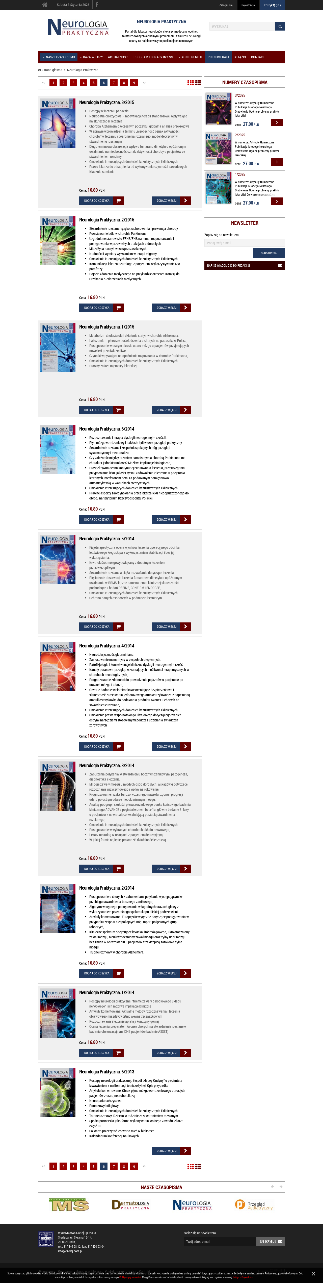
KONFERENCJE (190, 57)
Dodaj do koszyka (104, 200)
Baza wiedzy (91, 57)
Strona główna (50, 69)
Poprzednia (43, 82)
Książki (240, 57)
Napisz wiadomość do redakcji (246, 265)
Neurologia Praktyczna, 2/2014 (106, 888)
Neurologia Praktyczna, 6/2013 (106, 1072)
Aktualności (118, 57)
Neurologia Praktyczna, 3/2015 (106, 102)
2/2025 (240, 134)
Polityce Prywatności (243, 1277)
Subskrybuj (269, 253)
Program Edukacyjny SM (153, 57)
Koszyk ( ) (272, 5)
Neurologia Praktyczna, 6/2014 (106, 429)
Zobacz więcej (174, 200)
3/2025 (240, 95)
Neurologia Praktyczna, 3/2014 (106, 765)
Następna (144, 82)
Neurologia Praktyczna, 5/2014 (106, 539)
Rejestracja (248, 5)
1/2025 (240, 174)
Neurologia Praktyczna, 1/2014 (106, 992)
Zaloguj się (225, 5)
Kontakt (258, 57)
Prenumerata (218, 57)
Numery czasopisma (244, 82)
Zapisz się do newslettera (221, 234)
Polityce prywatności (130, 1277)
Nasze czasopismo (59, 57)
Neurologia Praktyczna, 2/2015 (106, 220)
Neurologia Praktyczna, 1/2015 (106, 327)
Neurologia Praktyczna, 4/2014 (106, 646)
